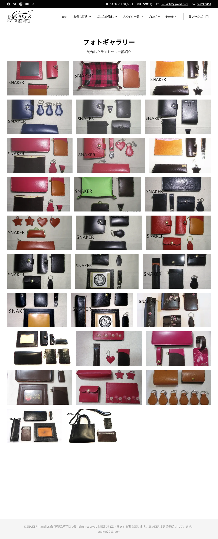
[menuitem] (65, 16)
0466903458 (204, 4)
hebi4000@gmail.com (174, 4)
